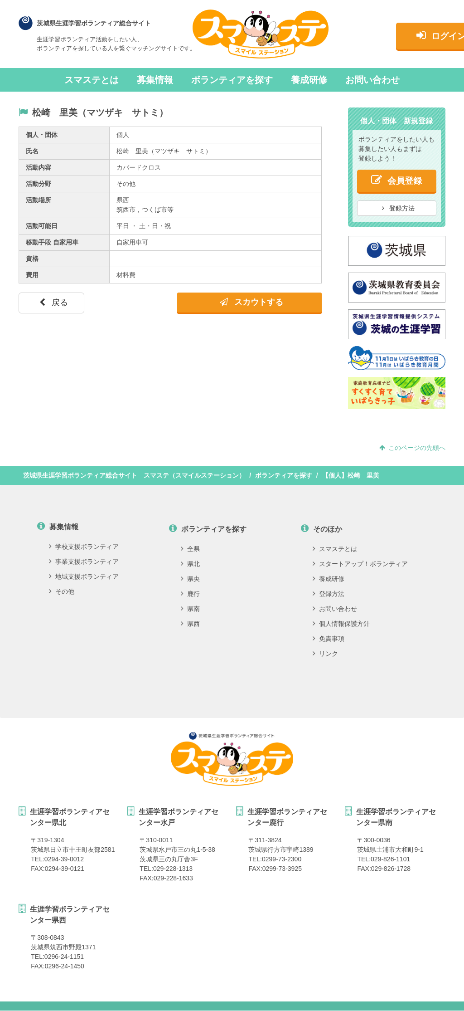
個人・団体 (42, 134)
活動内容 (38, 167)
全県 (190, 548)
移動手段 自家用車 (52, 242)
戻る (53, 302)
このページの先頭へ (412, 447)
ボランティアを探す (232, 80)
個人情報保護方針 (341, 623)
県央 (190, 578)
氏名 (32, 151)
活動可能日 (42, 226)
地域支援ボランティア (84, 576)
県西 (190, 623)
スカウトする (251, 302)
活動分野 (38, 183)
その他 (61, 591)
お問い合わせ (372, 80)
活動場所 (38, 200)
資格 (32, 258)
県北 (190, 563)
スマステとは (91, 80)
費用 (32, 274)
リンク (325, 653)
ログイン (400, 35)
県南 (190, 608)
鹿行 (190, 593)
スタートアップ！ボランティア (360, 563)
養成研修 (309, 80)
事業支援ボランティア (84, 561)
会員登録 (396, 180)
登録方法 (398, 208)
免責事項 (328, 638)
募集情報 (155, 80)
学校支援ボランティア (84, 546)
